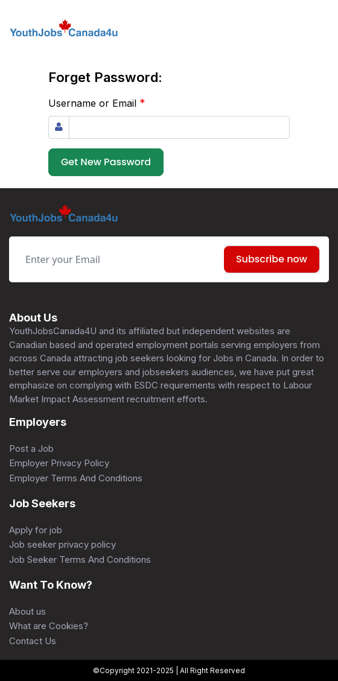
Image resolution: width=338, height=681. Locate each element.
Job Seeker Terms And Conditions (80, 559)
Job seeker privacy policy (62, 544)
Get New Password (106, 162)
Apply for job (35, 530)
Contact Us (32, 641)
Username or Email (96, 103)
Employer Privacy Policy (59, 463)
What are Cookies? (48, 626)
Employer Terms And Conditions (75, 478)
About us (27, 611)
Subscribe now (271, 259)
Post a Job (31, 448)
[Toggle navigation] (320, 29)
